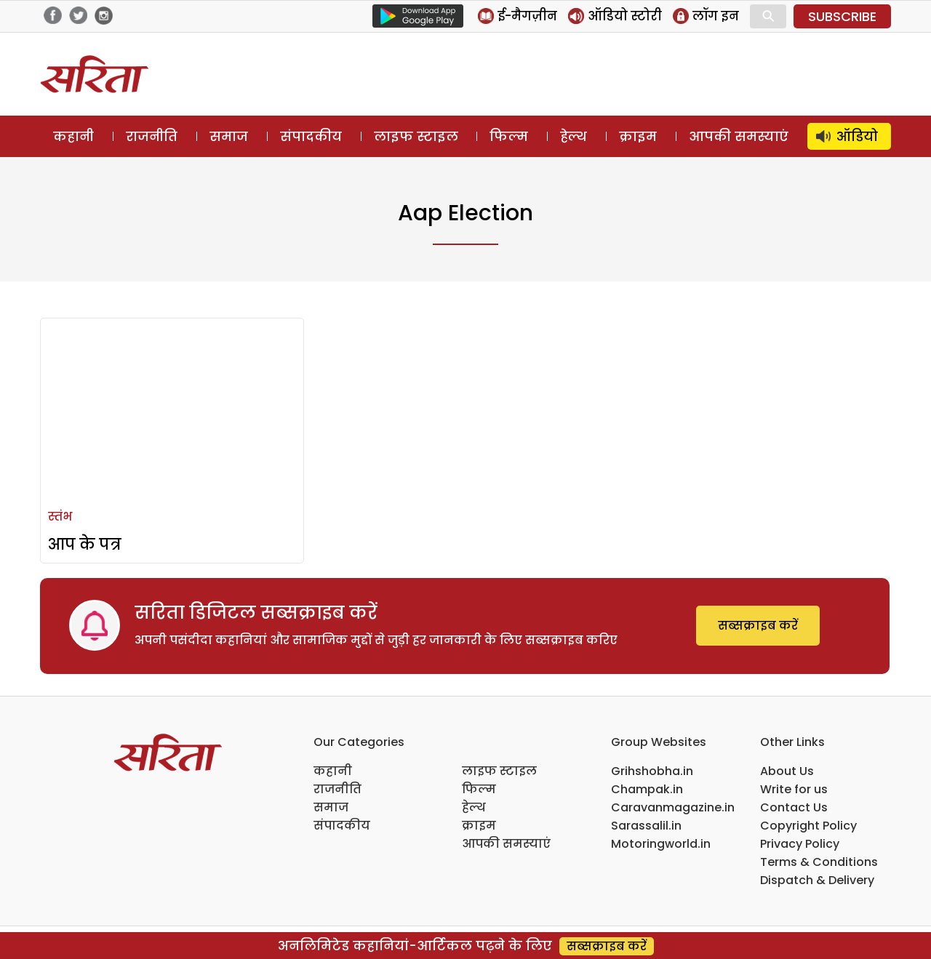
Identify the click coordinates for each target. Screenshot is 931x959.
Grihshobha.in (652, 771)
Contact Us (794, 807)
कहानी (73, 136)
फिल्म (509, 136)
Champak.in (647, 789)
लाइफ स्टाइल (416, 136)
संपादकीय (311, 136)
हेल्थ (573, 136)
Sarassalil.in (646, 825)
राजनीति (151, 136)
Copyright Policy (808, 825)
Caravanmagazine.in (673, 807)
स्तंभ (60, 516)
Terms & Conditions (819, 862)
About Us (787, 771)
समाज (228, 136)
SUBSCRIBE (842, 16)
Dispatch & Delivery (817, 880)
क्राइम (638, 136)
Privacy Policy (799, 843)
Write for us (794, 789)
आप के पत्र (84, 544)
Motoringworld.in (661, 843)
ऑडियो (857, 136)
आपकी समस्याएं (738, 136)
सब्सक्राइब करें (758, 625)
